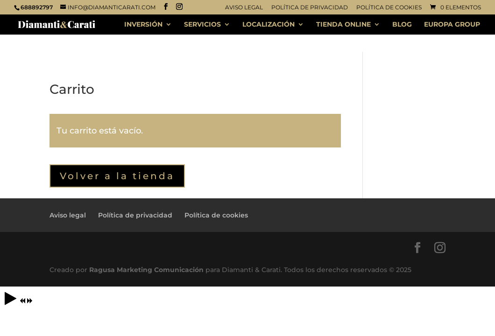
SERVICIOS (202, 24)
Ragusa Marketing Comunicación (146, 270)
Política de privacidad (309, 8)
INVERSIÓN (143, 24)
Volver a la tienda (117, 176)
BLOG (402, 24)
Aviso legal (244, 8)
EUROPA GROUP (452, 24)
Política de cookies (389, 8)
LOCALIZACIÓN (268, 24)
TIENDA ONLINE (343, 24)
